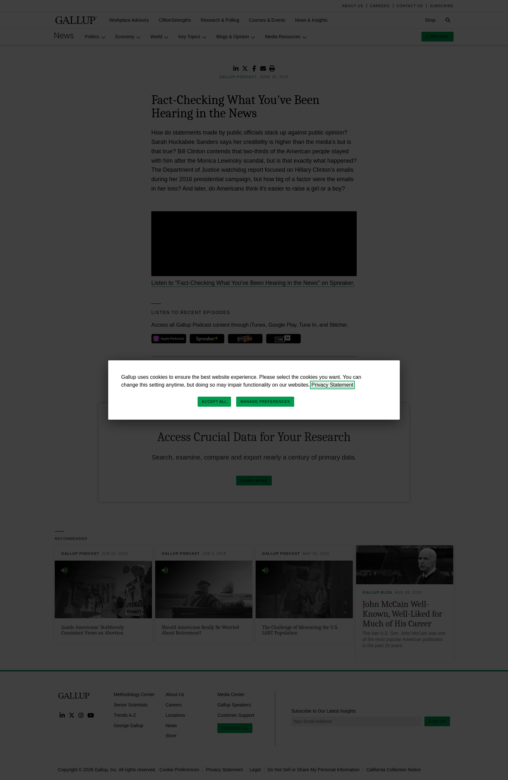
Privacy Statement (332, 385)
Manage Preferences (265, 401)
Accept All (214, 401)
